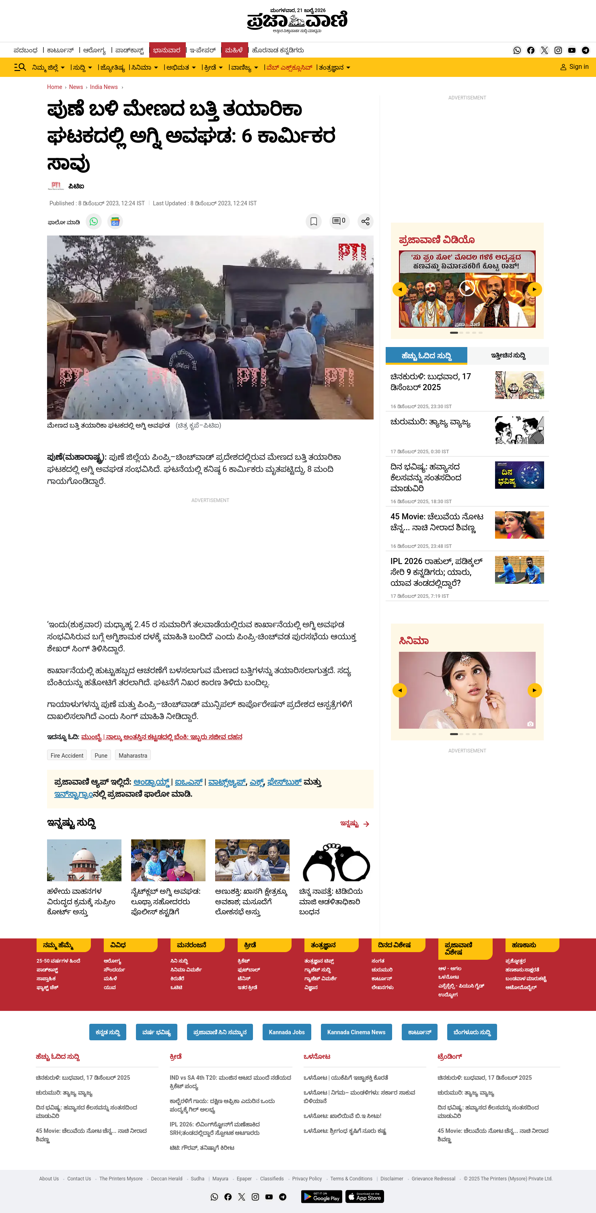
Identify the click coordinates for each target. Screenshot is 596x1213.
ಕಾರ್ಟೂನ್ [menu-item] (60, 50)
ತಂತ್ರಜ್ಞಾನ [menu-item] (331, 67)
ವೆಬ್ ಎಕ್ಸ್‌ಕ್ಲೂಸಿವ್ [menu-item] (289, 67)
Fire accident (67, 755)
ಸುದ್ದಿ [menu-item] (79, 67)
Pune (101, 755)
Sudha (198, 1179)
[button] (107, 1032)
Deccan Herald (167, 1179)
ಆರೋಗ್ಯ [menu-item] (94, 50)
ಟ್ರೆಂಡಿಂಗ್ (450, 1056)
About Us (49, 1179)
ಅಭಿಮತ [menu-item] (177, 67)
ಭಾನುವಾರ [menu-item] (166, 50)
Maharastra (133, 755)
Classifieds (272, 1179)
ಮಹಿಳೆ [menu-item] (234, 50)
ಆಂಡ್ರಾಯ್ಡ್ (152, 782)
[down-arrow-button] (62, 68)
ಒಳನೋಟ (317, 1056)
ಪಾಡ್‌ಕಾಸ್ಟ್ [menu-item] (129, 50)
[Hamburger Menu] (20, 67)
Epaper (244, 1179)
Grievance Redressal (434, 1179)
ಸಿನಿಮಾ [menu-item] (141, 67)
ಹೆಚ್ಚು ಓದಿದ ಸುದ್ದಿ (57, 1056)
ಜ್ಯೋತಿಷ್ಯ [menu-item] (113, 67)
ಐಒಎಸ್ (188, 782)
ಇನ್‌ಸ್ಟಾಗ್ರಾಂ (73, 794)
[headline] (162, 737)
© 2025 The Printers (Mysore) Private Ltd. (508, 1179)
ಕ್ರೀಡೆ (175, 1056)
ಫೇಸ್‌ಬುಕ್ (284, 782)
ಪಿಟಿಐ (76, 186)
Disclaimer (391, 1179)
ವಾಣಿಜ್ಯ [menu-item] (241, 67)
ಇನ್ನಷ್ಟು (355, 823)
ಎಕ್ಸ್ (256, 782)
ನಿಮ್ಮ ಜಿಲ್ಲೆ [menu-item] (45, 67)
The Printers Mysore (120, 1179)
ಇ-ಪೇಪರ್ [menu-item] (202, 50)
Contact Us (79, 1179)
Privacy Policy (307, 1179)
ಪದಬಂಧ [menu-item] (25, 50)
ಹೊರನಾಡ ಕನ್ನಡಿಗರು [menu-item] (278, 50)
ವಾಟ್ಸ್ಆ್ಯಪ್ (226, 782)
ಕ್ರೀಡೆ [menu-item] (210, 67)
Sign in (575, 66)
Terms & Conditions (352, 1179)
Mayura (220, 1179)
